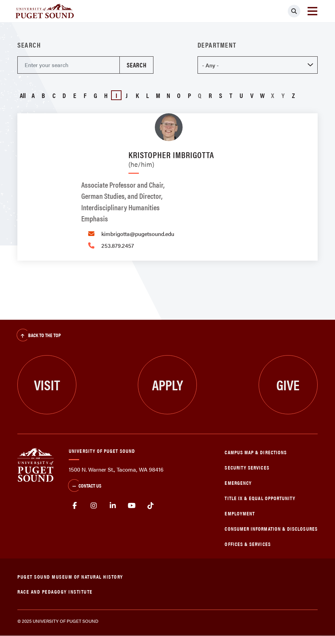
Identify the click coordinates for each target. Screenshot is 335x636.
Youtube (132, 505)
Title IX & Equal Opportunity (260, 498)
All (23, 95)
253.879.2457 (117, 246)
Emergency (238, 482)
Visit (47, 384)
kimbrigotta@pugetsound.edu (137, 234)
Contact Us (84, 486)
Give (288, 384)
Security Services (247, 467)
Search (29, 45)
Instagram (94, 505)
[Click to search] (294, 11)
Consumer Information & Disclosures (271, 528)
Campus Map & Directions (256, 452)
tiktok (151, 505)
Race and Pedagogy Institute (55, 591)
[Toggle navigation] (312, 11)
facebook (75, 505)
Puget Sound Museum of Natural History (70, 576)
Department (217, 45)
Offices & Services (247, 543)
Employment (240, 513)
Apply (167, 384)
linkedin (113, 505)
